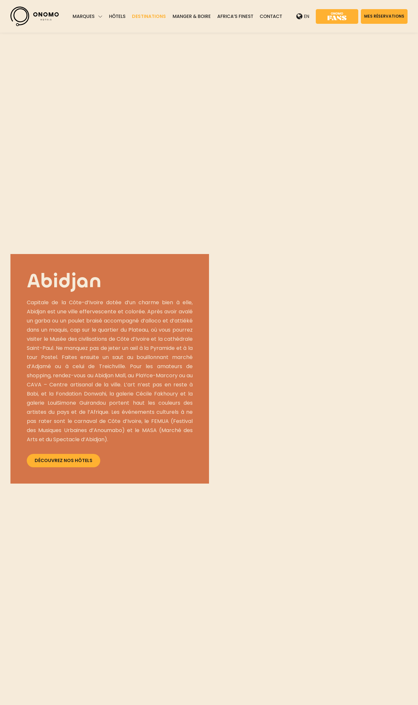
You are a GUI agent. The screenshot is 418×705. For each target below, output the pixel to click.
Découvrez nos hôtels (63, 460)
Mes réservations (384, 16)
